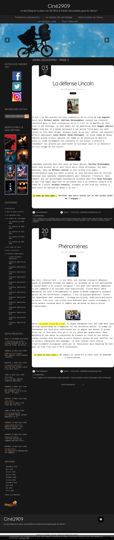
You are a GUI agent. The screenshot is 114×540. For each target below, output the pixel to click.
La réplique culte (47, 21)
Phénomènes (72, 246)
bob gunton (68, 220)
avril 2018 (10, 494)
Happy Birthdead (11, 440)
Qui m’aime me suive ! (13, 392)
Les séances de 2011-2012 (17, 233)
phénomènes (52, 378)
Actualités (11, 208)
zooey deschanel (92, 378)
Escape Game (10, 452)
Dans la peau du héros (90, 17)
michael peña (57, 220)
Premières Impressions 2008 (17, 274)
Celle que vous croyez (13, 356)
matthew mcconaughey (72, 219)
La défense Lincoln (72, 83)
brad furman (38, 222)
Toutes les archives (12, 498)
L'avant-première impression (15, 259)
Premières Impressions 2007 (17, 269)
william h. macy (92, 220)
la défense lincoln (54, 219)
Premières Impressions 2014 (17, 305)
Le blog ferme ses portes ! (15, 344)
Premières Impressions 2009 (17, 279)
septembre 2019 (11, 469)
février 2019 (10, 475)
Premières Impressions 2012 (17, 295)
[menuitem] (27, 17)
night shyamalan (106, 378)
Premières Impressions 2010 (17, 285)
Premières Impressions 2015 (17, 310)
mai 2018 (9, 491)
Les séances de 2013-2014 (17, 238)
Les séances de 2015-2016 (17, 243)
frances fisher (79, 220)
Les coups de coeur (14, 248)
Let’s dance (9, 404)
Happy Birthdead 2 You (14, 428)
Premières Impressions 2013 (17, 300)
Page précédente (68, 385)
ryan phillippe (99, 219)
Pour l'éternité (70, 21)
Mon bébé (9, 380)
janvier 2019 (10, 478)
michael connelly (106, 220)
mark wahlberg (64, 378)
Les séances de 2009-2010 (17, 228)
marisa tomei (88, 219)
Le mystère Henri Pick (13, 368)
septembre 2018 (11, 486)
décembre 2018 (11, 480)
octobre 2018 (10, 483)
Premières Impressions (27, 17)
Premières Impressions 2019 (17, 326)
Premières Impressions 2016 (17, 316)
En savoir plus (24, 538)
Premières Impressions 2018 (17, 321)
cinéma (40, 219)
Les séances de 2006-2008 (17, 223)
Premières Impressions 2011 (17, 290)
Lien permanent (40, 212)
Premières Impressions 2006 (17, 264)
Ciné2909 (58, 5)
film (45, 219)
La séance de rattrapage (59, 17)
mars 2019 (9, 472)
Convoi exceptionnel (13, 416)
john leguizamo (44, 220)
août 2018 (9, 488)
